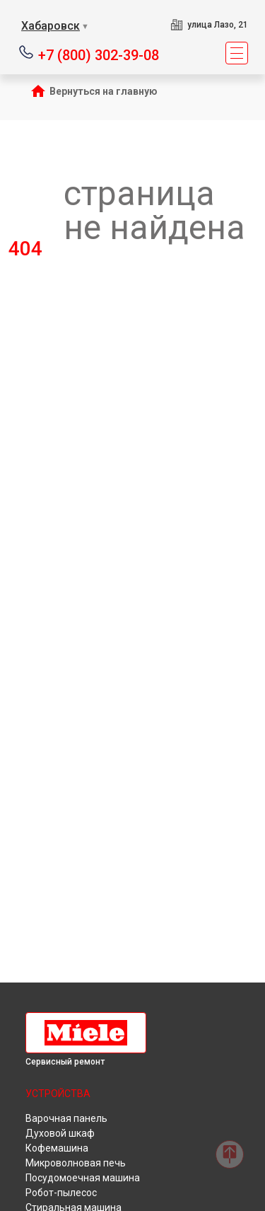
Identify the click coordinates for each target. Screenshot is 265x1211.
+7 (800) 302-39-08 (98, 54)
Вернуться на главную (103, 91)
